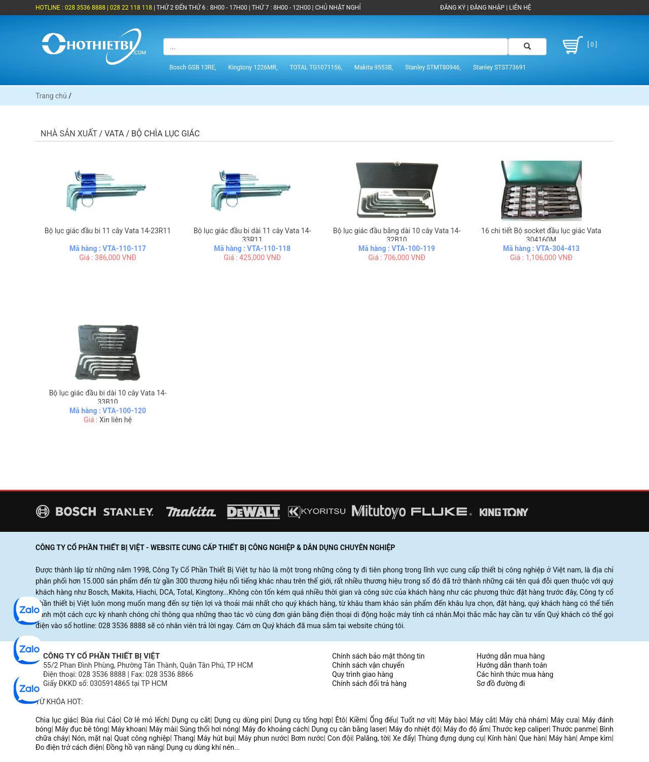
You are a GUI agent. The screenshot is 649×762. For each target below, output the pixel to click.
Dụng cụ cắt (191, 720)
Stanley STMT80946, (433, 67)
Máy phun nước (262, 738)
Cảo (113, 720)
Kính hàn (501, 738)
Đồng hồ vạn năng (134, 747)
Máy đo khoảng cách (275, 729)
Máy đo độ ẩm (466, 729)
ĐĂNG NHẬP (487, 7)
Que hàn (532, 738)
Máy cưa (564, 720)
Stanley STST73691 (499, 67)
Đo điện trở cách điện (68, 747)
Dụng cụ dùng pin (242, 720)
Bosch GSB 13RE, (192, 67)
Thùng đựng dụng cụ (451, 738)
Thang (184, 738)
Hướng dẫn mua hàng (511, 656)
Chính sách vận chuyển (368, 665)
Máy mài (162, 729)
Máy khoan (128, 729)
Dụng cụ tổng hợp (302, 720)
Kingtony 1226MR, (252, 67)
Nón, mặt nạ (91, 738)
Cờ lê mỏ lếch (146, 720)
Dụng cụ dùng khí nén (200, 747)
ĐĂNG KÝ (452, 7)
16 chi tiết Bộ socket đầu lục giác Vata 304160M (541, 235)
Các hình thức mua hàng (515, 674)
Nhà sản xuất (69, 133)
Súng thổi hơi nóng (208, 729)
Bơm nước (307, 738)
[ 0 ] (578, 45)
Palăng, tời (372, 738)
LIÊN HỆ (519, 7)
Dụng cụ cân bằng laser (348, 729)
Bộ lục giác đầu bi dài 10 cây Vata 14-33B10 (108, 397)
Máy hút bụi (215, 738)
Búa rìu (92, 720)
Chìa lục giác (56, 720)
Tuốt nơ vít (418, 720)
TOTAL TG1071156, (316, 67)
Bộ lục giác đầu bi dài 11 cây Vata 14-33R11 (252, 235)
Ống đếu (383, 720)
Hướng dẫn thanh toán (512, 665)
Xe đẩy (403, 738)
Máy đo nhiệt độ (414, 729)
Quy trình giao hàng (362, 674)
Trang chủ (51, 96)
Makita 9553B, (373, 67)
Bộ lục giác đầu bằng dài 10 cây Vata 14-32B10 (397, 235)
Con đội (340, 738)
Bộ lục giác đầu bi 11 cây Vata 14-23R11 (108, 231)
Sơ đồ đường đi (501, 683)
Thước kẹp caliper (520, 729)
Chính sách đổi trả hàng (369, 683)
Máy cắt (482, 720)
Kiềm (357, 720)
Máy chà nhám (523, 720)
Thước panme (574, 729)
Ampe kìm (595, 738)
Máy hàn (562, 738)
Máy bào (452, 720)
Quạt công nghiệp (142, 738)
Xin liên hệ (115, 420)
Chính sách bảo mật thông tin (378, 656)
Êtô (340, 720)
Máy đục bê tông (81, 729)
